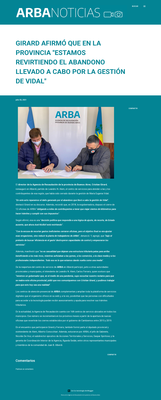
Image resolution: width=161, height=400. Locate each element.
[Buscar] (135, 6)
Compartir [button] (133, 108)
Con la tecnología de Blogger (80, 391)
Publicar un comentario (24, 369)
